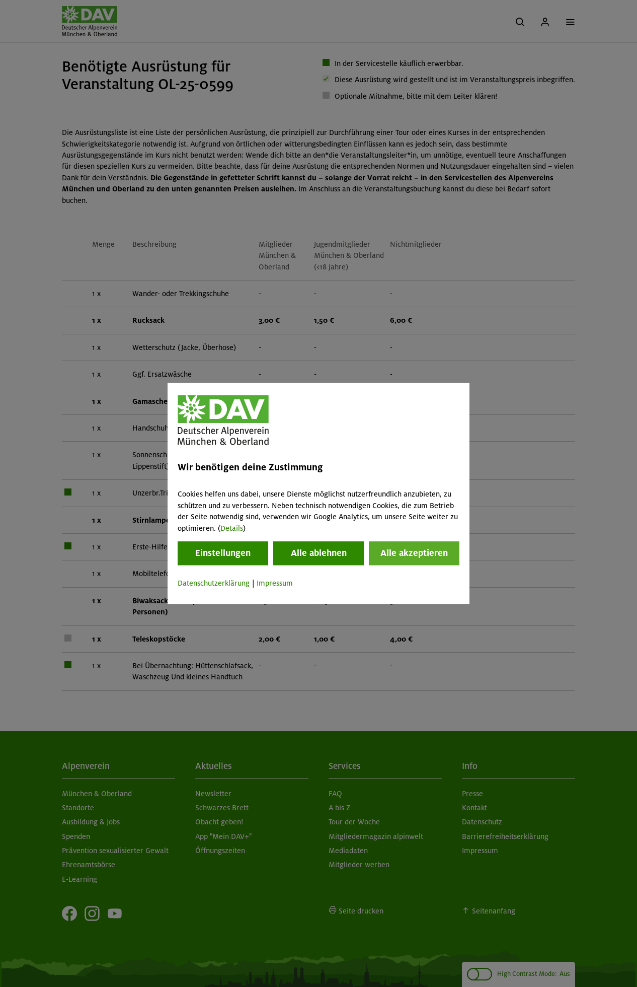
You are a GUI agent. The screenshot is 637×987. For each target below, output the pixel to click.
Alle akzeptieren (414, 552)
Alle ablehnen (319, 552)
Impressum (275, 583)
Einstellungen (223, 552)
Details (231, 528)
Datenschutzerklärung (214, 583)
